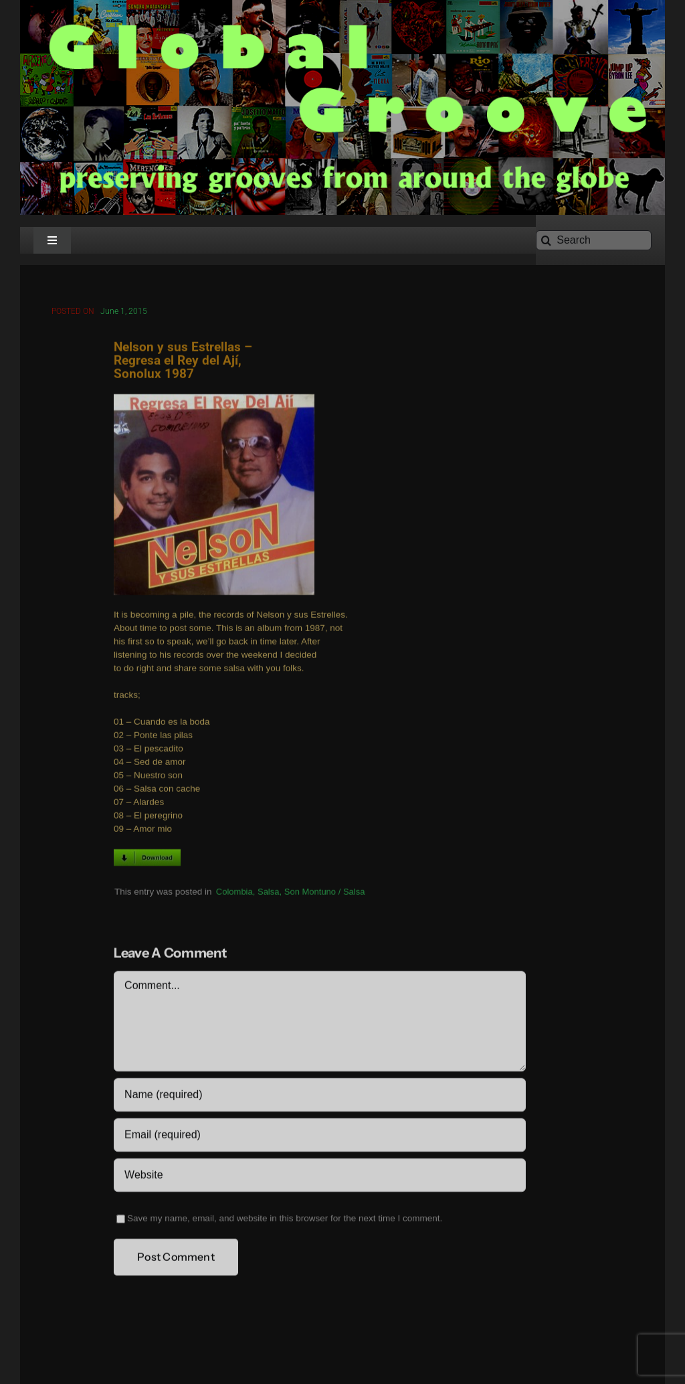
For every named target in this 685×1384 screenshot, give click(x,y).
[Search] (594, 240)
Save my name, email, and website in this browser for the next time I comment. (284, 1220)
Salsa (269, 893)
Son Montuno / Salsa (324, 893)
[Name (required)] (319, 1097)
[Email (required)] (319, 1137)
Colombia (234, 893)
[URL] (319, 1177)
